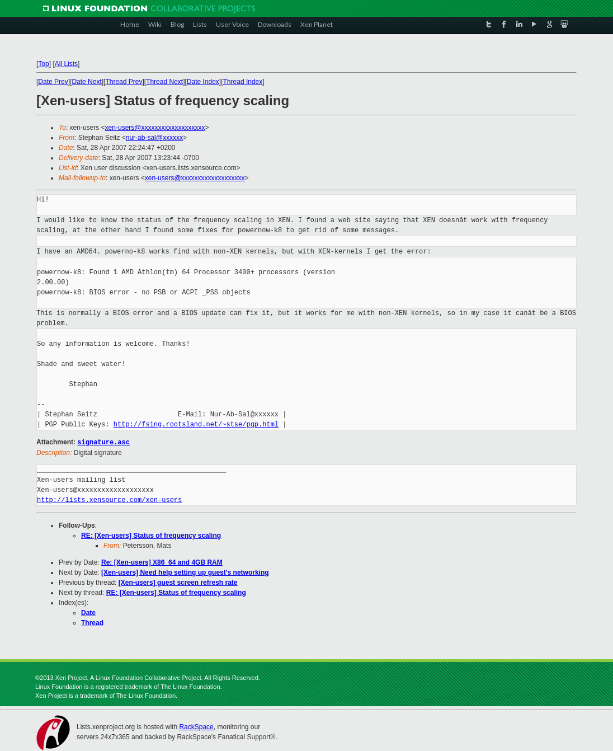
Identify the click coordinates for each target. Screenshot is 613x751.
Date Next (86, 82)
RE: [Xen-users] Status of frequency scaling (151, 535)
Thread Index (243, 82)
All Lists (66, 64)
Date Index (203, 82)
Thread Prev (123, 82)
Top (43, 64)
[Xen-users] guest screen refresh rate (178, 582)
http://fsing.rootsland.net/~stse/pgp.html (196, 424)
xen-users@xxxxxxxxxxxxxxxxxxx (155, 128)
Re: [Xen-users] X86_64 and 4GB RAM (162, 562)
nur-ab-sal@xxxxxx (154, 138)
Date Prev (53, 82)
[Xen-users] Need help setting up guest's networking (185, 572)
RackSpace (196, 726)
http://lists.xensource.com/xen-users (109, 499)
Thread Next (164, 82)
